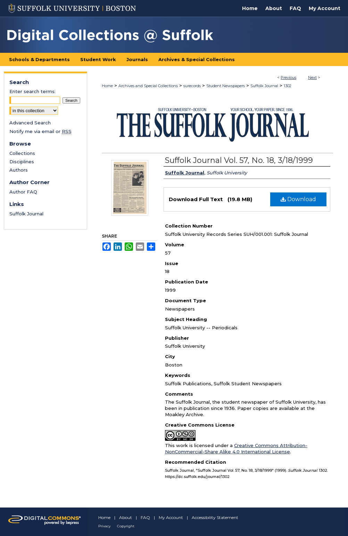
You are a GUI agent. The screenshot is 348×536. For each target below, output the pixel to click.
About (125, 517)
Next (312, 77)
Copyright (125, 526)
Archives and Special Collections (148, 85)
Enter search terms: (32, 91)
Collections (22, 153)
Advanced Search (30, 122)
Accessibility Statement (215, 517)
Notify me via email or (40, 131)
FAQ (145, 517)
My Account (171, 517)
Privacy (104, 526)
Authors (18, 170)
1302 (287, 85)
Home (107, 85)
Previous (288, 77)
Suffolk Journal (264, 85)
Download (298, 199)
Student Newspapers (225, 85)
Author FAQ (23, 192)
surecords (192, 85)
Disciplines (21, 161)
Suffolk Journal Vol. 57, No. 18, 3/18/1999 (239, 160)
